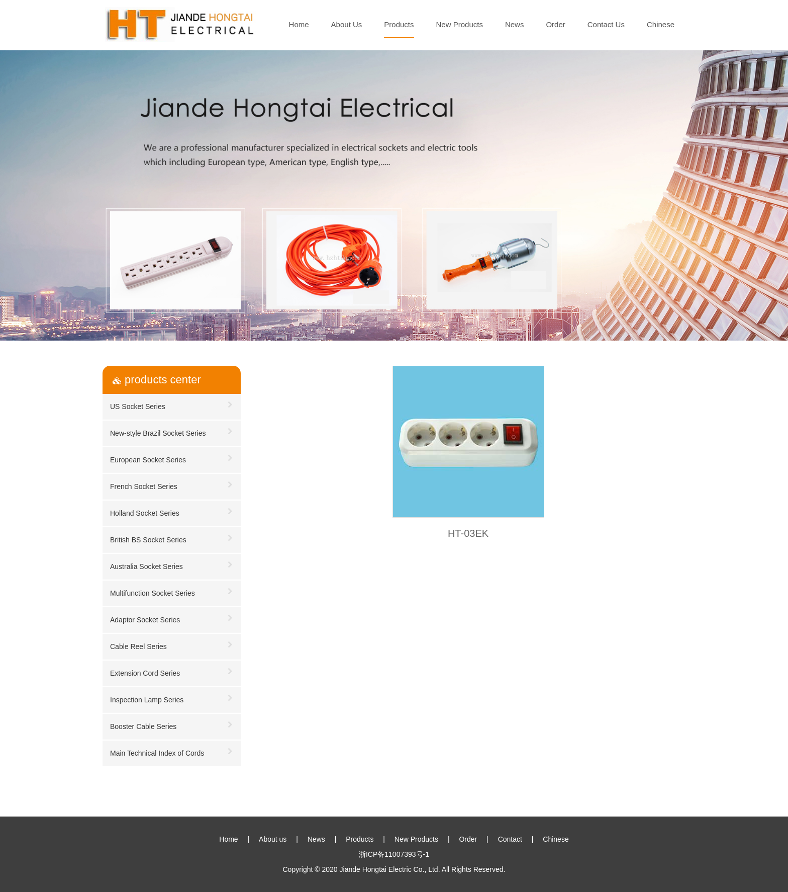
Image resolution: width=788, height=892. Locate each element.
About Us (346, 24)
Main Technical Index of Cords (171, 751)
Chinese (660, 24)
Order (555, 24)
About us (272, 839)
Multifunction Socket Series (171, 591)
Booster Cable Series (171, 725)
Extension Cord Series (171, 671)
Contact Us (606, 24)
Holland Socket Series (171, 511)
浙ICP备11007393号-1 (394, 854)
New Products (459, 24)
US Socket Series (171, 405)
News (514, 24)
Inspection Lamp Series (171, 698)
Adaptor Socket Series (171, 618)
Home (299, 24)
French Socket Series (171, 485)
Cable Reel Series (171, 645)
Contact (510, 839)
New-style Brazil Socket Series (171, 431)
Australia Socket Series (171, 565)
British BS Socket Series (171, 538)
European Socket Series (171, 458)
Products (399, 24)
